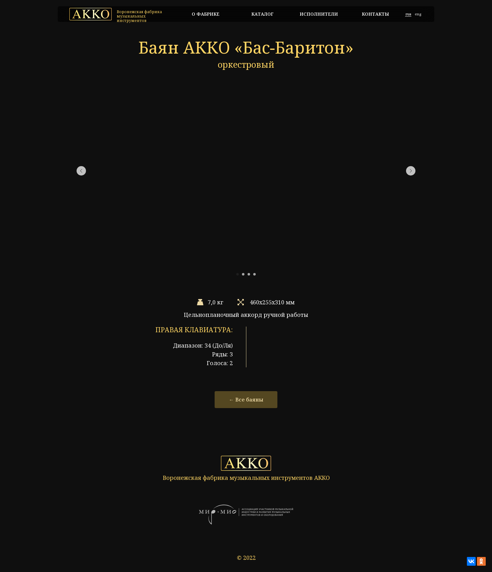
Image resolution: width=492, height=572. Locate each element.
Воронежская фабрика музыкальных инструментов (139, 16)
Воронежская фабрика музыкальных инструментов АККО (246, 477)
